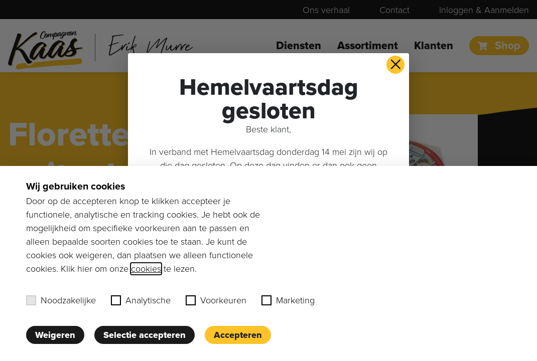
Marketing (288, 300)
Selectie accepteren (144, 334)
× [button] (395, 65)
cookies (146, 268)
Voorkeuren (216, 300)
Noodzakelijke (61, 300)
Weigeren (55, 334)
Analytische (141, 300)
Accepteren (238, 334)
